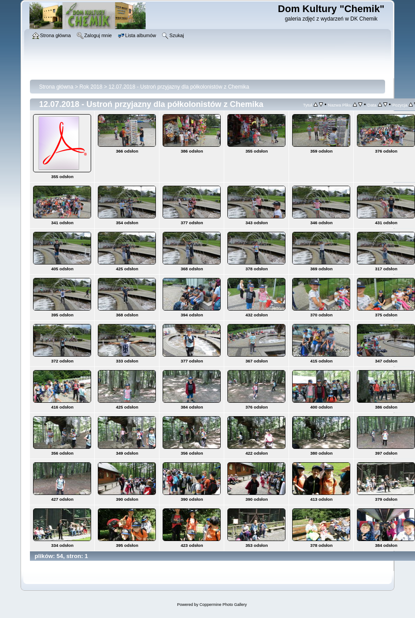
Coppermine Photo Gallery (223, 604)
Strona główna (56, 87)
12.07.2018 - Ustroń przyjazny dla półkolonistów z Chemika (179, 87)
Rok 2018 (91, 87)
